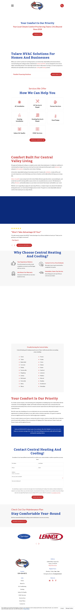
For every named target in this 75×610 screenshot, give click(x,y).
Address (13, 419)
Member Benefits (19, 469)
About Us (22, 531)
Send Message (37, 445)
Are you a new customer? (17, 424)
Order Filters (22, 548)
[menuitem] (13, 567)
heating (44, 67)
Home (22, 528)
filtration (17, 182)
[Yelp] (53, 528)
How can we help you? (16, 428)
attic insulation (19, 169)
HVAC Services (22, 543)
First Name (14, 411)
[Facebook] (56, 528)
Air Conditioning (22, 534)
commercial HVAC (41, 63)
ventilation (48, 172)
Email (39, 415)
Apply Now (56, 74)
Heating (22, 537)
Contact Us (37, 34)
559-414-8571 (22, 521)
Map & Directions (53, 513)
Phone (13, 415)
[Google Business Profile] (49, 528)
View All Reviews (24, 245)
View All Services (37, 140)
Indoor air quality (15, 179)
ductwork (57, 167)
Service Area (22, 546)
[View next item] (14, 245)
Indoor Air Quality (22, 540)
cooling (38, 67)
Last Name (40, 411)
